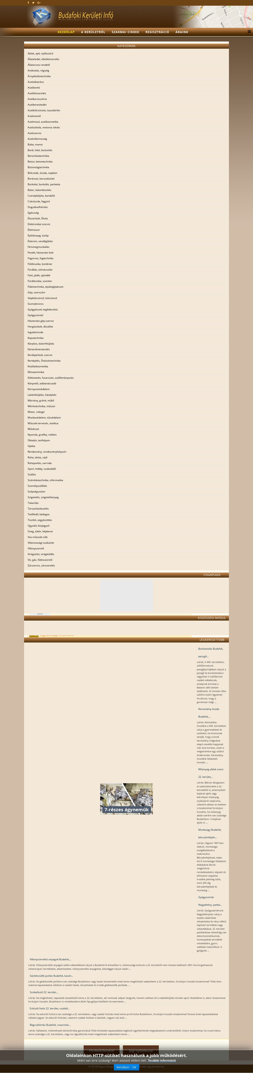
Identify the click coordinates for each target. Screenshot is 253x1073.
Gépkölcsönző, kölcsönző (42, 298)
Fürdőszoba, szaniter (40, 281)
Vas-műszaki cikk (38, 537)
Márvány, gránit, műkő (41, 400)
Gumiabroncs (36, 304)
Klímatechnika (36, 372)
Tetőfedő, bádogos (39, 514)
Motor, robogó (36, 412)
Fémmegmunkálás (38, 247)
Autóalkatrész (36, 82)
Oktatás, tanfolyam (39, 440)
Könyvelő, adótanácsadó (42, 383)
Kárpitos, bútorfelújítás (41, 343)
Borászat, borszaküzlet (41, 178)
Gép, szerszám (36, 292)
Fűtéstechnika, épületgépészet (45, 286)
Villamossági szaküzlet (41, 543)
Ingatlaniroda (35, 332)
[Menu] (248, 32)
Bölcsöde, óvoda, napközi (42, 173)
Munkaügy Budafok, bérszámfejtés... (210, 833)
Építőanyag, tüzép (38, 235)
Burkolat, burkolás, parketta (44, 184)
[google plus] (39, 2)
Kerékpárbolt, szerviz (40, 355)
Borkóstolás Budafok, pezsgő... (210, 652)
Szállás (32, 474)
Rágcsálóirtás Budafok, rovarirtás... (50, 1025)
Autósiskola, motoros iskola (44, 127)
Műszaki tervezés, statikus (43, 423)
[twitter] (33, 2)
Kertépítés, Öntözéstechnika (44, 360)
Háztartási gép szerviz (41, 321)
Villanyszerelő (36, 548)
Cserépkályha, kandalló (41, 195)
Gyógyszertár (36, 315)
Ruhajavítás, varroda (40, 463)
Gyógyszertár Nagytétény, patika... (210, 901)
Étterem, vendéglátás (40, 241)
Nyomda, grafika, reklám (42, 434)
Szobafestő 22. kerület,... (44, 992)
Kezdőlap (66, 32)
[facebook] (28, 2)
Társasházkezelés (38, 508)
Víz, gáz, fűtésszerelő (40, 560)
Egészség (33, 213)
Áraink (181, 32)
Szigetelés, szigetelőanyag (43, 497)
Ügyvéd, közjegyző (38, 525)
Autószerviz (34, 133)
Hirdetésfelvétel (101, 1050)
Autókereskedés (37, 104)
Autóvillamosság (37, 139)
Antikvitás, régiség (38, 70)
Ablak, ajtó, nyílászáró (40, 53)
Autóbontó (34, 87)
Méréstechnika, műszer (41, 406)
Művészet (33, 429)
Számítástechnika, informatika (45, 480)
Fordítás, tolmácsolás (40, 269)
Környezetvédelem (39, 389)
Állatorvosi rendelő (39, 65)
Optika (31, 446)
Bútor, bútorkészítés (39, 190)
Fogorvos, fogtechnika (40, 258)
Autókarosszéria (37, 99)
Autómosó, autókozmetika (43, 121)
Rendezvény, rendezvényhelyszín (47, 451)
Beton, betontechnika (40, 161)
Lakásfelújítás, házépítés (42, 395)
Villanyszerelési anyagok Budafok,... (50, 959)
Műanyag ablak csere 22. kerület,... (210, 773)
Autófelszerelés (37, 93)
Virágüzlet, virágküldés (41, 554)
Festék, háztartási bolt (40, 252)
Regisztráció (157, 32)
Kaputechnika (36, 338)
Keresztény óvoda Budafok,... (208, 712)
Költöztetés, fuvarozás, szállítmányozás (51, 378)
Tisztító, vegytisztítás (40, 520)
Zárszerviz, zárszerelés (41, 565)
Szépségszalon (36, 491)
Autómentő (34, 116)
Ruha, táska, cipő (37, 457)
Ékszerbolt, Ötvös (38, 218)
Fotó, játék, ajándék (39, 275)
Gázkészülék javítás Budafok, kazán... (51, 976)
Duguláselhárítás (38, 207)
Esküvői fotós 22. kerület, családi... (50, 1008)
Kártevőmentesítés (39, 349)
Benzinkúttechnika (38, 156)
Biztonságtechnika (38, 167)
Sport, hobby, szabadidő (42, 469)
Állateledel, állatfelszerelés (43, 59)
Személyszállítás (37, 486)
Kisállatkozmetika (38, 366)
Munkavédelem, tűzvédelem (44, 417)
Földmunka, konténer (40, 264)
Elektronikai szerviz (39, 224)
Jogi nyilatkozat (141, 1050)
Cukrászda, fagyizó (39, 201)
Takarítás (33, 503)
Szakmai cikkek (125, 32)
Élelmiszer (34, 230)
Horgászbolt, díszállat (40, 326)
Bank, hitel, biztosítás (40, 150)
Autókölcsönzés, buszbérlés (44, 110)
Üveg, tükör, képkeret (40, 531)
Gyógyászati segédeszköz (43, 309)
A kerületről (93, 32)
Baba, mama (35, 144)
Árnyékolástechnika (39, 76)
